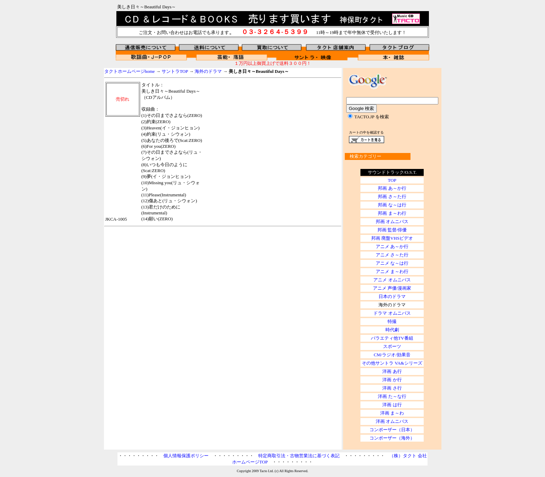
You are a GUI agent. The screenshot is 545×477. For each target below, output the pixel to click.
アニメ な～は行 (392, 263)
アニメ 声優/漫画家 (392, 288)
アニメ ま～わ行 (392, 271)
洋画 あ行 (391, 371)
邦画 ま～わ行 (392, 213)
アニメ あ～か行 (392, 246)
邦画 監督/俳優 (392, 229)
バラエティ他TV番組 (392, 338)
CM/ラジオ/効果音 (392, 354)
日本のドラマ (392, 296)
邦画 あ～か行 (392, 188)
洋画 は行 (391, 404)
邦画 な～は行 (392, 204)
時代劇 (392, 329)
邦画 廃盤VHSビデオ (392, 238)
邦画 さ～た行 (392, 196)
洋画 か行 (391, 379)
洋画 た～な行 (392, 396)
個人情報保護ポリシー (186, 455)
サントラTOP (175, 71)
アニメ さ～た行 (392, 254)
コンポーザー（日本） (392, 429)
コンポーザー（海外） (392, 438)
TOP (392, 180)
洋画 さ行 (391, 388)
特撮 (392, 321)
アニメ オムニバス (391, 279)
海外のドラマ (208, 71)
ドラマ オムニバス (391, 313)
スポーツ (392, 346)
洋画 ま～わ (392, 413)
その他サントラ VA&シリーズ (392, 363)
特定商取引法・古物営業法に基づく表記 (299, 455)
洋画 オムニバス (392, 421)
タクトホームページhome (129, 71)
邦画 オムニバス (392, 221)
